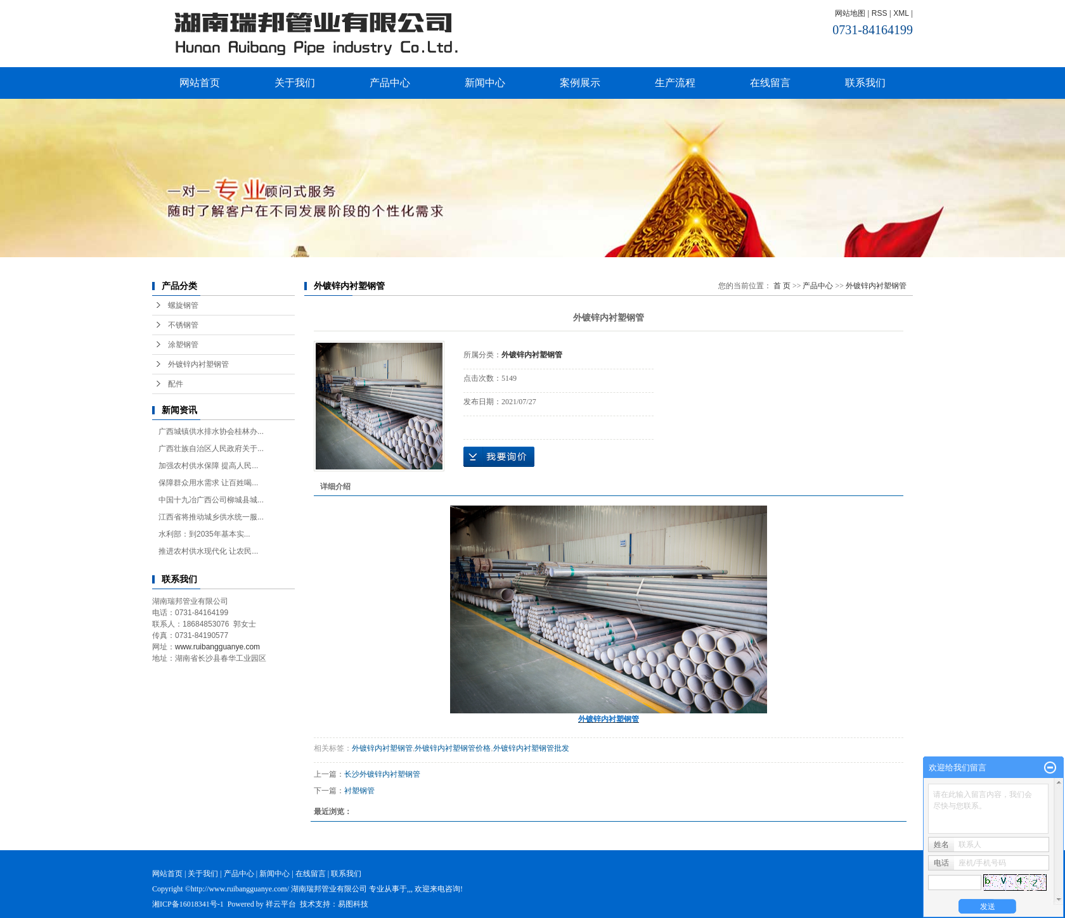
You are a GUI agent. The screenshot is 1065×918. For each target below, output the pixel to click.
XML (900, 13)
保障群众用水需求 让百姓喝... (208, 482)
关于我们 (294, 82)
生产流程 (675, 82)
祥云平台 (281, 904)
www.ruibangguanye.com (217, 646)
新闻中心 (485, 82)
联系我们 (865, 82)
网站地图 (850, 13)
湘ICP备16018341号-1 (188, 904)
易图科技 (353, 904)
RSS (880, 13)
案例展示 (580, 82)
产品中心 (390, 82)
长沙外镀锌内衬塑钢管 (382, 774)
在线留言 (770, 82)
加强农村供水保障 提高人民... (208, 465)
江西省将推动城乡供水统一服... (211, 517)
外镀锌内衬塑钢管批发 (531, 748)
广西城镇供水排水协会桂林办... (211, 431)
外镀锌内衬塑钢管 (198, 364)
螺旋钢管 (183, 305)
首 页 (782, 285)
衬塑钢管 (359, 790)
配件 (175, 383)
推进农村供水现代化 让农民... (208, 551)
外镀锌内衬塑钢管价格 (453, 748)
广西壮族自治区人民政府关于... (211, 448)
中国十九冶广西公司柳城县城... (211, 499)
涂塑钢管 (183, 344)
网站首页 (199, 82)
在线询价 (498, 457)
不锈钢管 (183, 325)
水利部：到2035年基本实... (204, 534)
